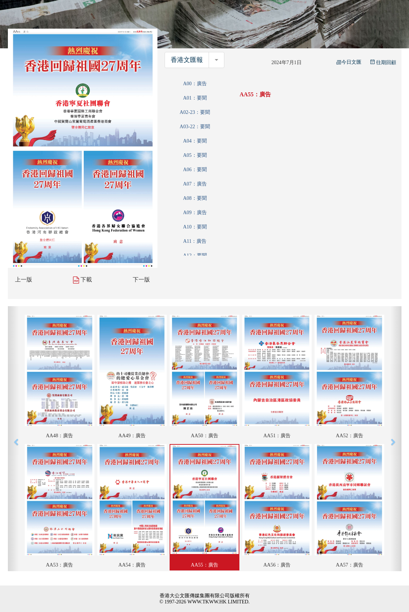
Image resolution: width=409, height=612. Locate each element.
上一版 (23, 279)
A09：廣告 (194, 212)
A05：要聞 (194, 155)
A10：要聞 (194, 227)
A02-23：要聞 (195, 112)
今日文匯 (348, 62)
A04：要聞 (194, 141)
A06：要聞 (194, 169)
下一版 (141, 279)
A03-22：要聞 (195, 126)
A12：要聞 (194, 255)
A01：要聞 (194, 98)
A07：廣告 (194, 184)
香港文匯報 (187, 59)
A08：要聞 (194, 198)
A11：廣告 (195, 241)
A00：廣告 (194, 83)
